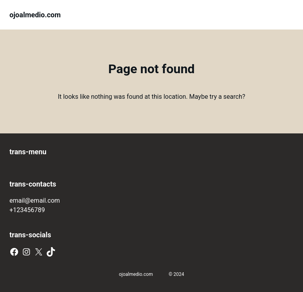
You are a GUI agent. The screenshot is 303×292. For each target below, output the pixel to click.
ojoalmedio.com (35, 15)
